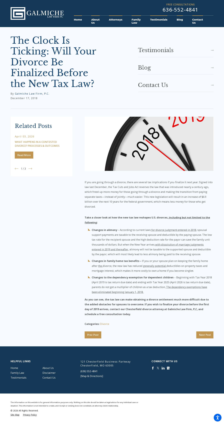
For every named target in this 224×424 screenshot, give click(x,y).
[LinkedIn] (163, 368)
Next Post (205, 335)
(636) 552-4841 (89, 371)
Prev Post (93, 335)
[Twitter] (157, 368)
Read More (24, 155)
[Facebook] (152, 368)
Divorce (104, 324)
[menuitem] (80, 20)
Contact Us (49, 377)
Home (14, 368)
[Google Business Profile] (168, 368)
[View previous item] (16, 168)
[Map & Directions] (91, 376)
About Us (48, 368)
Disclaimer (49, 373)
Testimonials (18, 377)
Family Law (17, 373)
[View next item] (30, 168)
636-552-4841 (180, 10)
